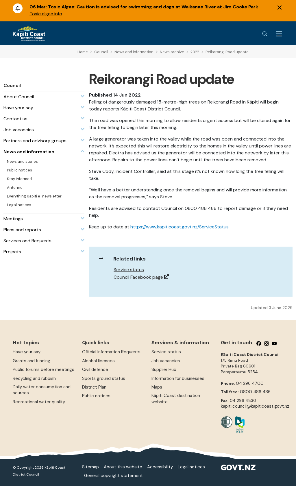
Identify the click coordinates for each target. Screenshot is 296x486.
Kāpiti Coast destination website (175, 398)
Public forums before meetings (43, 369)
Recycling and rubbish (34, 378)
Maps (156, 387)
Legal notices (191, 467)
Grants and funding (31, 361)
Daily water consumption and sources (42, 390)
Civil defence (95, 369)
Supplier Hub (163, 369)
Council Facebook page (138, 277)
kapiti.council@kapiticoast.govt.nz (255, 406)
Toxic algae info (45, 14)
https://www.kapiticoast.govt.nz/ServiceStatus (179, 227)
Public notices (96, 396)
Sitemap (90, 467)
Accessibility (160, 467)
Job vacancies (165, 361)
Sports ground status (103, 378)
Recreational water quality (39, 402)
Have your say (26, 352)
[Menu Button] (279, 34)
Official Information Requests (111, 352)
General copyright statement (113, 475)
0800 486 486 (255, 392)
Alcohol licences (98, 361)
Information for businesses (177, 378)
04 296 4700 (250, 383)
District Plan (94, 387)
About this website (123, 467)
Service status (129, 270)
